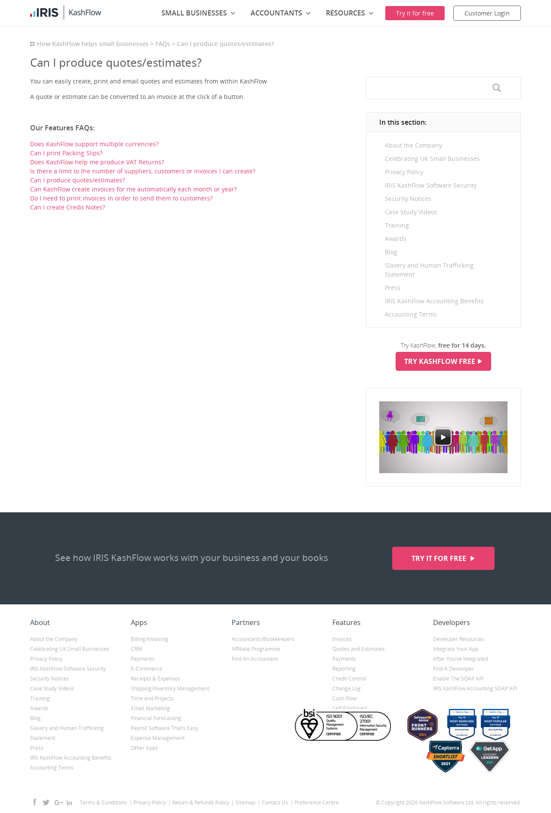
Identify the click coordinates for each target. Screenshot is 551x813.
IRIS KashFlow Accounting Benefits (434, 301)
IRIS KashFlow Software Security (431, 185)
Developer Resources (458, 639)
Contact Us (275, 802)
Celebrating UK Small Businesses (432, 158)
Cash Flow (344, 698)
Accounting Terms (411, 314)
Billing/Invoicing (149, 639)
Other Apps (144, 747)
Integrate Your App (455, 649)
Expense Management (158, 738)
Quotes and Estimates (358, 649)
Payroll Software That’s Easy (164, 728)
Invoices (342, 639)
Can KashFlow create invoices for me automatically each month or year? (133, 189)
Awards (395, 238)
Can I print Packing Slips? (66, 153)
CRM (136, 649)
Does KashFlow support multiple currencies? (94, 144)
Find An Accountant (255, 658)
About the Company (413, 145)
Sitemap (245, 802)
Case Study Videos (411, 212)
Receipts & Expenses (155, 678)
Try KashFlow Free (439, 361)
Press (392, 287)
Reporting (344, 668)
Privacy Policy (404, 172)
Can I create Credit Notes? (67, 207)
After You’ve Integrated (460, 658)
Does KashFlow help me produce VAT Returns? (97, 162)
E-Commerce (146, 668)
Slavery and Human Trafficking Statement (429, 269)
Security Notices (408, 198)
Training (397, 225)
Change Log (346, 688)
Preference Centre (316, 802)
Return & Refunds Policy (200, 802)
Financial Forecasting (156, 718)
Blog (391, 252)
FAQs (162, 44)
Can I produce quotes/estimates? (77, 180)
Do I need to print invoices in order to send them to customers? (121, 198)
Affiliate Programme (256, 649)
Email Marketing (150, 708)
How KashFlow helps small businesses (93, 44)
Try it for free (440, 558)
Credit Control (349, 678)
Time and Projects (152, 698)
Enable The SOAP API (458, 678)
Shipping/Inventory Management (170, 688)
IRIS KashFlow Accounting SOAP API (475, 688)
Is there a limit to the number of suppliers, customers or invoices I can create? (142, 171)
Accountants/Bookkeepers (263, 639)
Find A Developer (453, 668)
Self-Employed (349, 708)
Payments (143, 658)
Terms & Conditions (103, 802)
